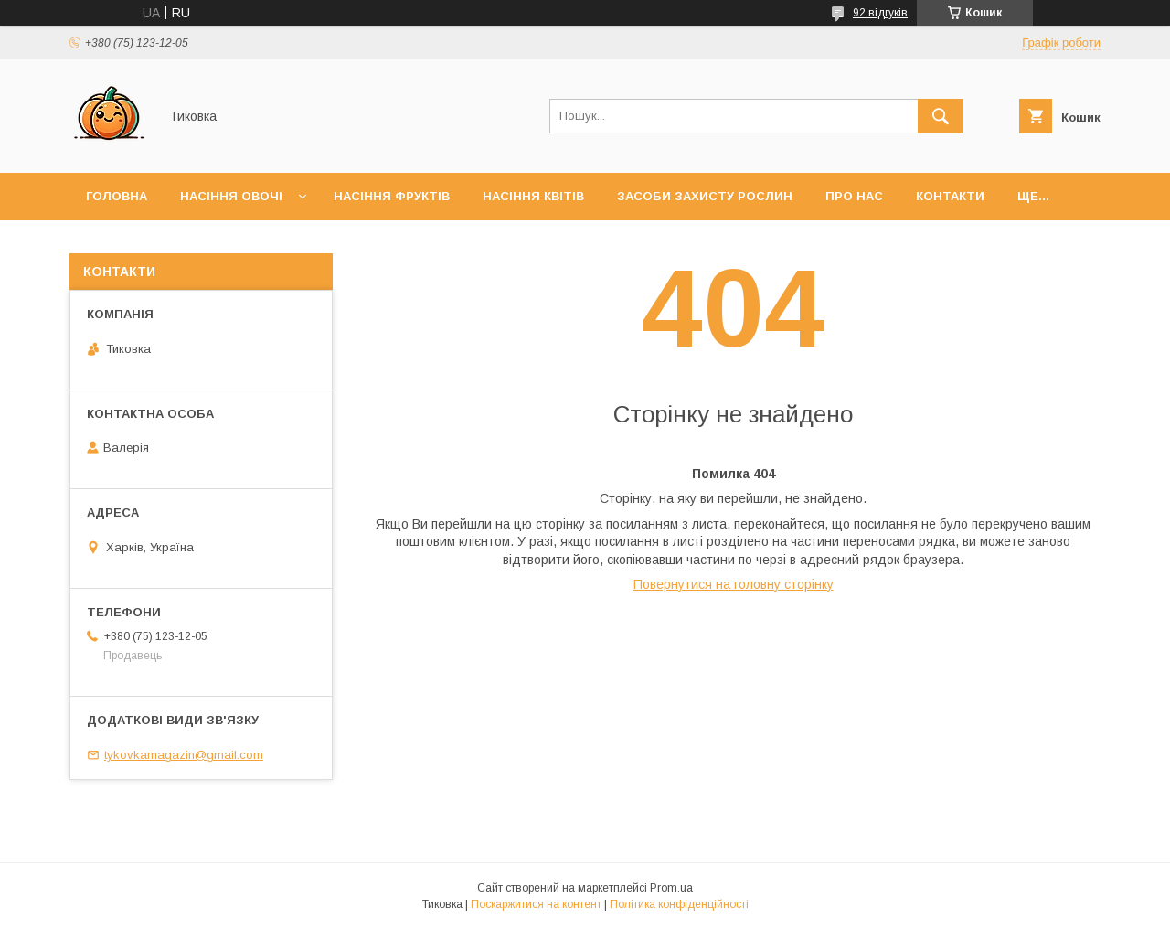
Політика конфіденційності (679, 904)
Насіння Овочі (231, 196)
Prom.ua (671, 887)
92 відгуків (880, 12)
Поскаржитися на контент (536, 904)
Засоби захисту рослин (704, 196)
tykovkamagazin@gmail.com (183, 755)
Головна (116, 196)
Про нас (854, 196)
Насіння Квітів (533, 196)
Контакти (950, 196)
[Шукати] (940, 116)
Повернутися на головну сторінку (733, 584)
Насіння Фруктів (392, 196)
